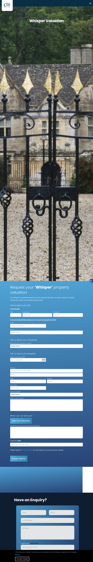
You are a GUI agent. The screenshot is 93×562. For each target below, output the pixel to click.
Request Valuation (19, 459)
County (49, 378)
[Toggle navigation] (90, 3)
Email (12, 329)
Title (11, 312)
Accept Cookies (22, 559)
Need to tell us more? (17, 398)
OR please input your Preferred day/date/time (25, 425)
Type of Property (15, 391)
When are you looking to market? (21, 343)
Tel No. (12, 323)
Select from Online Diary (21, 421)
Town (12, 378)
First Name (25, 312)
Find (43, 360)
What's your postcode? (17, 357)
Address (13, 368)
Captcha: (36, 543)
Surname (56, 312)
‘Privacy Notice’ (27, 450)
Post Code (13, 385)
